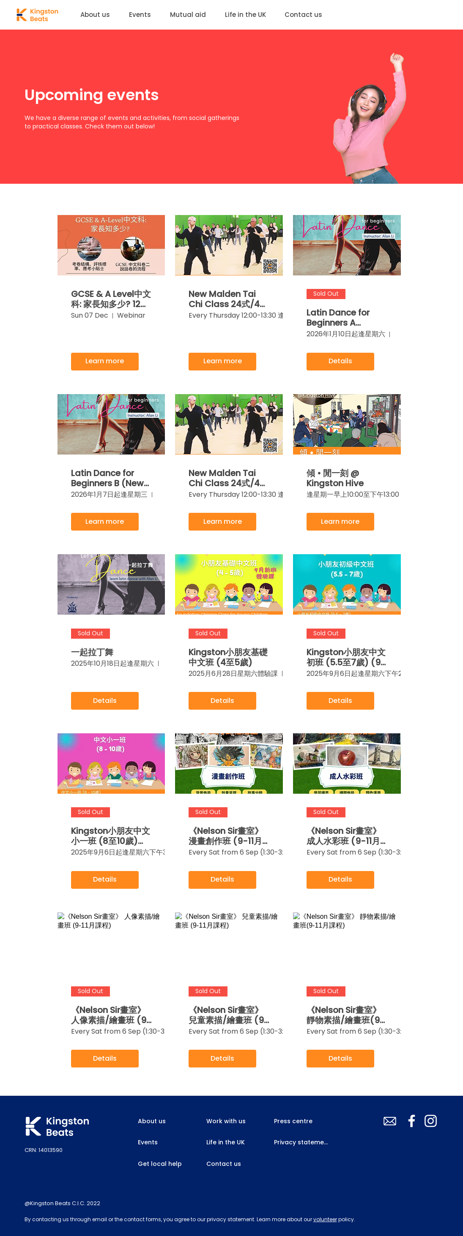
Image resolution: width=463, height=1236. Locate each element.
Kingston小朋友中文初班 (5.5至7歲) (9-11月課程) (346, 657)
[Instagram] (430, 1121)
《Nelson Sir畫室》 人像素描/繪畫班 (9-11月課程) (111, 1015)
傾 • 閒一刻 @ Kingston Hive (335, 478)
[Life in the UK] (227, 1142)
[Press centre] (294, 1121)
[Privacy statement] (302, 1142)
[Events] (164, 1142)
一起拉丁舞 (92, 652)
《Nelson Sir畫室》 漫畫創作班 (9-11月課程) (226, 836)
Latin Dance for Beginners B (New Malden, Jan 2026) (111, 478)
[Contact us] (225, 1163)
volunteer (325, 1219)
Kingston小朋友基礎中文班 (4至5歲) (228, 657)
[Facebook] (411, 1121)
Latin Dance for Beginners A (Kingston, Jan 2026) (338, 318)
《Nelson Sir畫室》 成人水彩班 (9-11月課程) (344, 836)
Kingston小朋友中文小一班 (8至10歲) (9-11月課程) (110, 836)
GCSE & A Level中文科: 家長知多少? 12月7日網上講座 (111, 299)
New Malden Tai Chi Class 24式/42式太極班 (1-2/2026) (227, 299)
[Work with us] (232, 1121)
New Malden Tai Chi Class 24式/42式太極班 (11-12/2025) (227, 478)
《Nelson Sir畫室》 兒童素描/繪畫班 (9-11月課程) (229, 1015)
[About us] (158, 1121)
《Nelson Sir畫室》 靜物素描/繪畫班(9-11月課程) (346, 1015)
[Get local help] (164, 1163)
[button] (143, 14)
